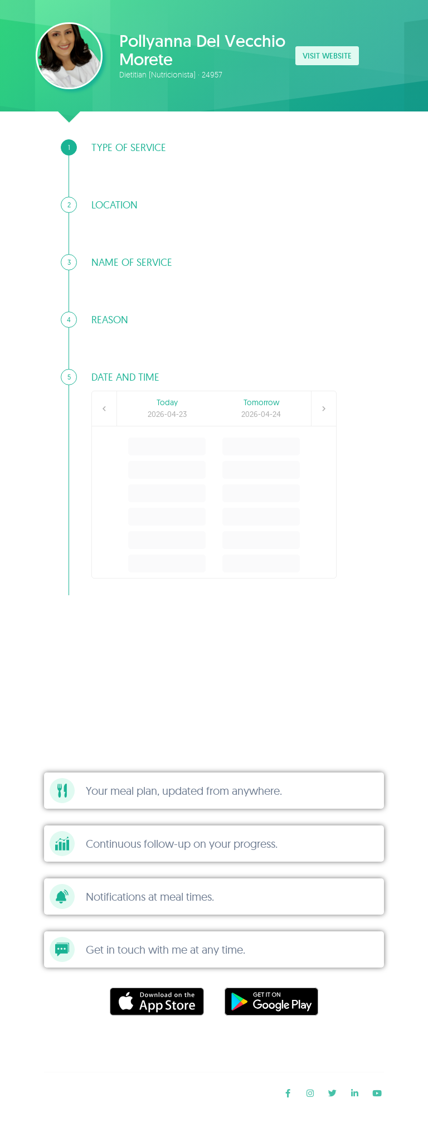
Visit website (327, 56)
